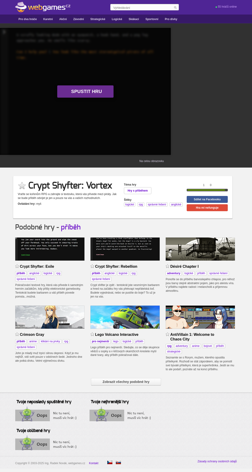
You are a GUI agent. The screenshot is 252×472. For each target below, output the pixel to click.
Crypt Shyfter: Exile (37, 266)
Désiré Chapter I (184, 266)
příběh (71, 227)
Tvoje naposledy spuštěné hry (43, 402)
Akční (63, 19)
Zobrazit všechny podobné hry (125, 382)
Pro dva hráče (27, 19)
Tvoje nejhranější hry (110, 402)
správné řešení (26, 279)
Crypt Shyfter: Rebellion (116, 266)
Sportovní (151, 19)
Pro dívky (171, 19)
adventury (182, 346)
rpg (58, 273)
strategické (173, 351)
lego (116, 341)
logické (48, 273)
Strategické (97, 19)
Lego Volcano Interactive (116, 335)
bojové (208, 346)
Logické (117, 19)
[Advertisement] (220, 91)
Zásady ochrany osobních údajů (217, 461)
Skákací (134, 19)
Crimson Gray (32, 335)
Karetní (48, 19)
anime (33, 341)
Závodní (78, 19)
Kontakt (94, 463)
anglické (34, 273)
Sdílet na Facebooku (207, 199)
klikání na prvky (50, 341)
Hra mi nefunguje (207, 207)
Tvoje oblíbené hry (33, 431)
